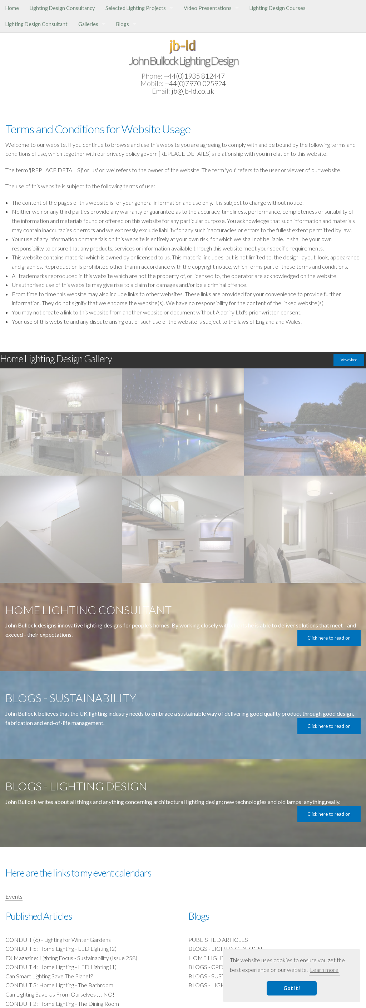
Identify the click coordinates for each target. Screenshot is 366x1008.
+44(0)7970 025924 (195, 83)
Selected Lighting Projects (135, 8)
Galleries (88, 24)
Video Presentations (208, 8)
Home (12, 8)
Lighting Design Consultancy (62, 8)
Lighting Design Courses (277, 8)
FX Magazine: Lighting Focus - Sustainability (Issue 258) (71, 957)
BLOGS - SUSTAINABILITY (221, 976)
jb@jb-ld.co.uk (193, 91)
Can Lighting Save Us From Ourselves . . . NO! (59, 994)
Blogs (122, 24)
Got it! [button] (291, 988)
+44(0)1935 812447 (194, 76)
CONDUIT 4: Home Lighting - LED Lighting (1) (61, 966)
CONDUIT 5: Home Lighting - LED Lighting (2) (61, 948)
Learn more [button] (324, 969)
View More (349, 359)
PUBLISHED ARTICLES (218, 939)
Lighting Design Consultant (36, 24)
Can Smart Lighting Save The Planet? (49, 976)
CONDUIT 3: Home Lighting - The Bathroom (59, 985)
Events (14, 896)
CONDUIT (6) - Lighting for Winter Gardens (58, 939)
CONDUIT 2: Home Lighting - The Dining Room (62, 1003)
